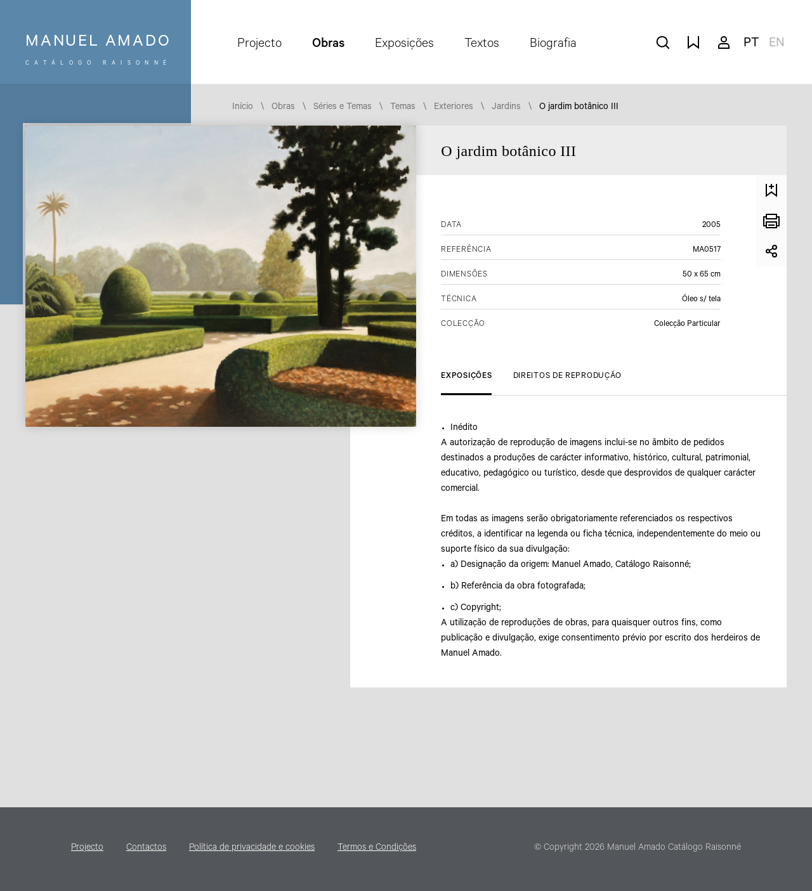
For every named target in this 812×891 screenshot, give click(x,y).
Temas (403, 108)
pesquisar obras (663, 42)
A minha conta (724, 42)
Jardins (506, 108)
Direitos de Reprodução (567, 376)
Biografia (553, 45)
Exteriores (453, 108)
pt (751, 44)
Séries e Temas (342, 108)
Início (242, 108)
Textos (481, 45)
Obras (328, 45)
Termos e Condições (376, 848)
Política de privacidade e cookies (252, 848)
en (777, 44)
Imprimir (771, 220)
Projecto (259, 45)
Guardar (771, 190)
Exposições (404, 45)
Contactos (146, 848)
